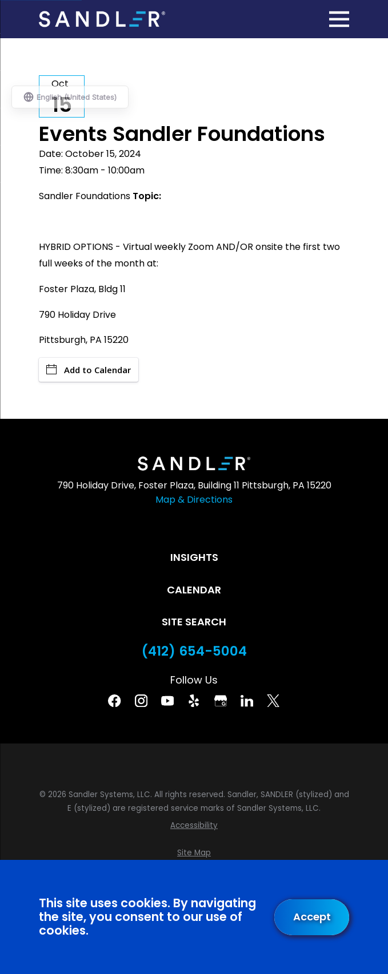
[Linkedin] (247, 700)
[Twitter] (273, 700)
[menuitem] (194, 825)
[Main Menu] (339, 19)
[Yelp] (193, 700)
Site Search (194, 622)
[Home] (102, 19)
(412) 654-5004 (194, 651)
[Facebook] (114, 700)
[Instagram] (141, 700)
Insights (194, 557)
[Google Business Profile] (220, 700)
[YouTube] (167, 700)
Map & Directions (194, 499)
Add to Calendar (88, 369)
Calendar (194, 590)
